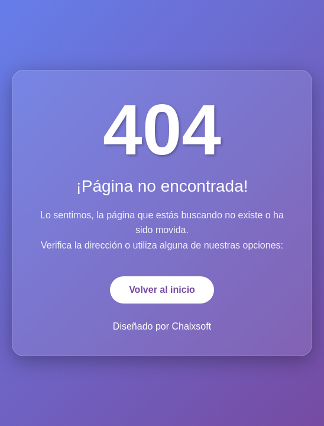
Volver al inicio (162, 290)
